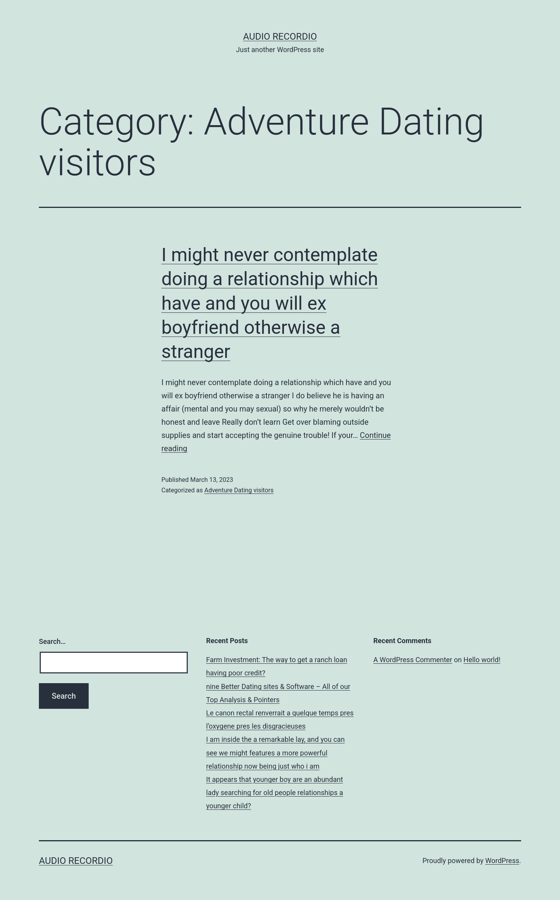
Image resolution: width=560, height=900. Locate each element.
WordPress (502, 860)
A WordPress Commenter (412, 660)
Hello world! (482, 660)
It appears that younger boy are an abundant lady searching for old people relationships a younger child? (274, 792)
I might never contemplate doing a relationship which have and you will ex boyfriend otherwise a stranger (269, 303)
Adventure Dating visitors (238, 490)
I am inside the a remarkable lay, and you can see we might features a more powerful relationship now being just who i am (275, 752)
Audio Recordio (280, 36)
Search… (52, 641)
